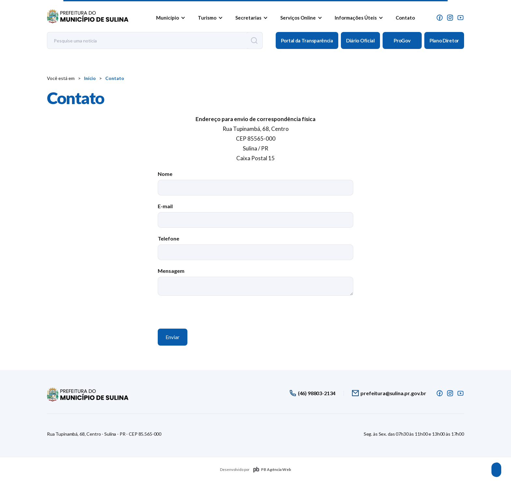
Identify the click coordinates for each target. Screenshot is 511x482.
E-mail (165, 206)
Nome (165, 174)
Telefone (168, 238)
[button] (169, 17)
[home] (87, 14)
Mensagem (171, 271)
